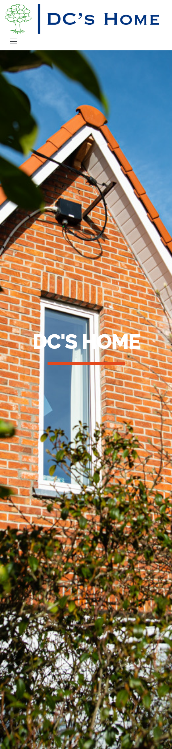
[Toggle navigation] (13, 41)
